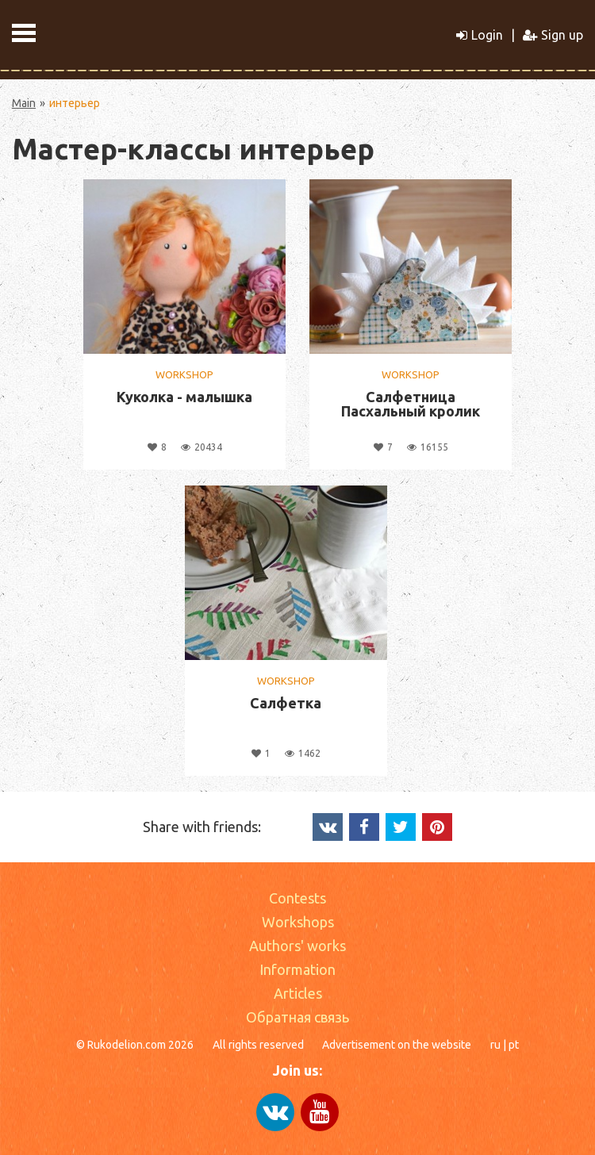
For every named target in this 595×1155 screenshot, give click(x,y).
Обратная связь (297, 1017)
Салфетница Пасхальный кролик (410, 403)
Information (297, 969)
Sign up (553, 35)
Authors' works (297, 946)
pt (514, 1044)
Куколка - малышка (184, 396)
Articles (298, 993)
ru (495, 1044)
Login (479, 35)
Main (24, 103)
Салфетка (285, 703)
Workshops (298, 922)
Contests (297, 898)
